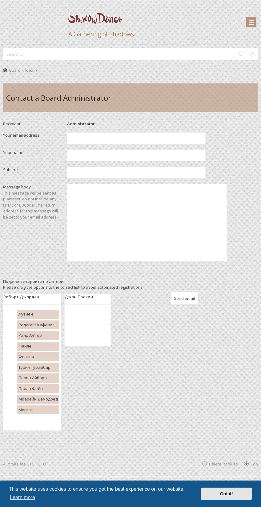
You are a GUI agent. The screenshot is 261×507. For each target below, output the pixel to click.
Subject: (10, 169)
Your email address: (21, 135)
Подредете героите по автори (33, 281)
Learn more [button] (22, 497)
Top (254, 464)
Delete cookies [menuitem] (223, 464)
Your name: (13, 152)
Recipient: (12, 124)
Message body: (17, 187)
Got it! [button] (226, 493)
